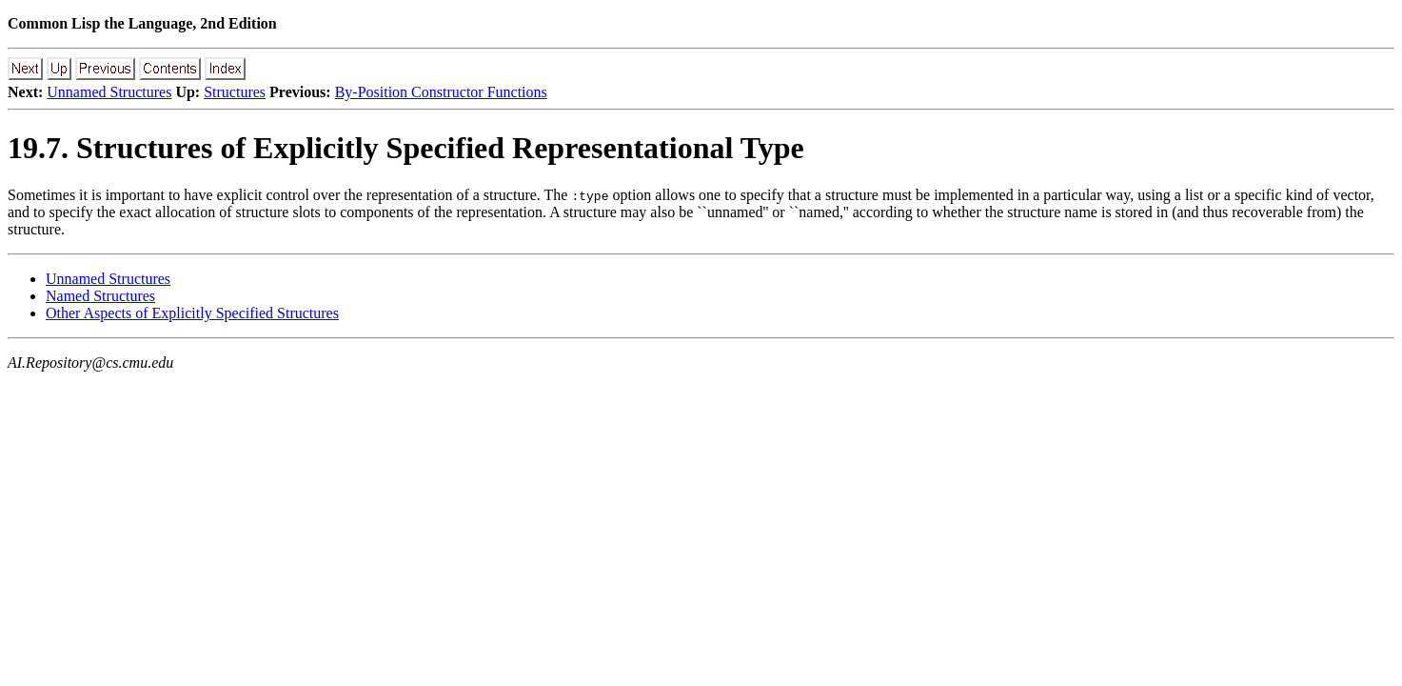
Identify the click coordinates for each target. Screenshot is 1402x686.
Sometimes (41, 195)
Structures (235, 92)
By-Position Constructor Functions (441, 92)
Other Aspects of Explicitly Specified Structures (192, 313)
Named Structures (100, 296)
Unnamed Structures (109, 92)
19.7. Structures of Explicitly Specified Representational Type (406, 148)
